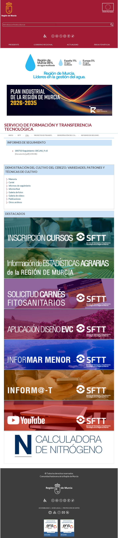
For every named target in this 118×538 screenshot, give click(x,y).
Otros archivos (15, 202)
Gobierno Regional (43, 44)
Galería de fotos (16, 192)
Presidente (14, 44)
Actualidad (72, 44)
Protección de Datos (71, 508)
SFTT (19, 135)
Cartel (11, 182)
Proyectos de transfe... (43, 135)
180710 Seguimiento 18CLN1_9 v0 (31, 150)
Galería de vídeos (16, 195)
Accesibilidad (44, 508)
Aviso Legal (56, 508)
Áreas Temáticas (102, 44)
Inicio (10, 135)
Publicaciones (15, 199)
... (28, 135)
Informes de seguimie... (90, 135)
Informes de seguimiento (20, 185)
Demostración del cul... (66, 135)
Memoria (13, 179)
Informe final (14, 189)
